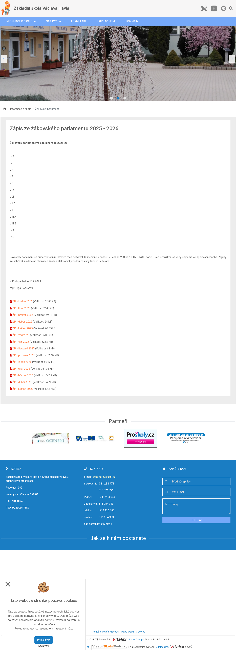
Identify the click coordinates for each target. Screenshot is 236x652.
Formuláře (79, 21)
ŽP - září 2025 (20, 335)
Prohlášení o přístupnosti (105, 631)
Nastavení (43, 646)
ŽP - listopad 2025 (23, 348)
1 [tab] (111, 98)
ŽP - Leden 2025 (22, 301)
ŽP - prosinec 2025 (23, 355)
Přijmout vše (43, 640)
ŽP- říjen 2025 (20, 341)
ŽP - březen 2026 (22, 375)
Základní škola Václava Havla (41, 8)
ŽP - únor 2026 (21, 368)
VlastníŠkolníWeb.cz (97, 646)
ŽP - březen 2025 (22, 315)
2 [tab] (118, 98)
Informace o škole (21, 21)
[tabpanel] (118, 59)
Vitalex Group (135, 639)
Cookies (140, 631)
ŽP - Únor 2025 (21, 308)
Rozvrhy (132, 21)
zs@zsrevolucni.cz (104, 476)
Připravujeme (106, 21)
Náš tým (53, 21)
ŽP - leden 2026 (22, 362)
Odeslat (196, 520)
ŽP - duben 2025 (22, 321)
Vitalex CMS (162, 646)
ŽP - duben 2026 (22, 382)
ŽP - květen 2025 (22, 328)
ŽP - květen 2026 (22, 388)
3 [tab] (124, 98)
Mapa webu (127, 631)
